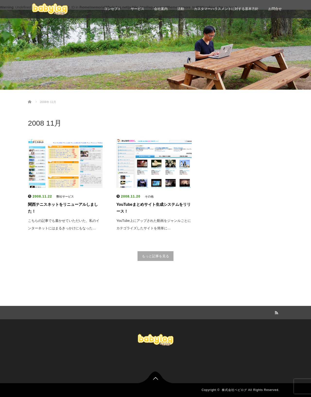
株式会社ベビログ (234, 390)
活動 (180, 9)
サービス (137, 9)
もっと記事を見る (155, 256)
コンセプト (112, 9)
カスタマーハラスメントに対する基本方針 (226, 9)
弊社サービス (65, 196)
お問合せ (275, 9)
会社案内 (161, 9)
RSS (275, 312)
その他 (149, 196)
